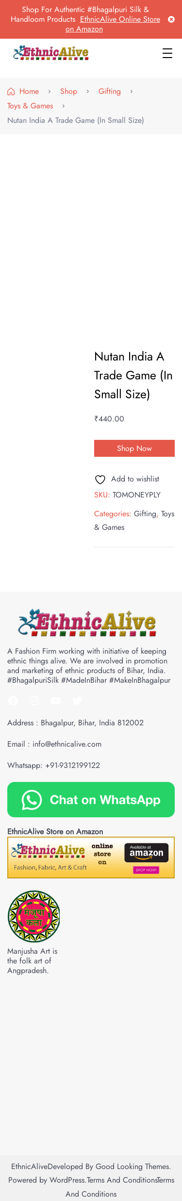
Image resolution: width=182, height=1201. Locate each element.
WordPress (67, 1180)
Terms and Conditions (122, 1180)
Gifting (145, 513)
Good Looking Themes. (133, 1166)
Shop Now (134, 448)
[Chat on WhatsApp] (91, 798)
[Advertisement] (91, 234)
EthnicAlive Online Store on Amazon (113, 24)
